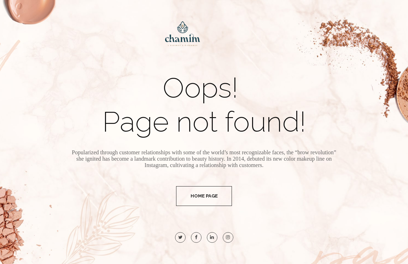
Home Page (204, 196)
